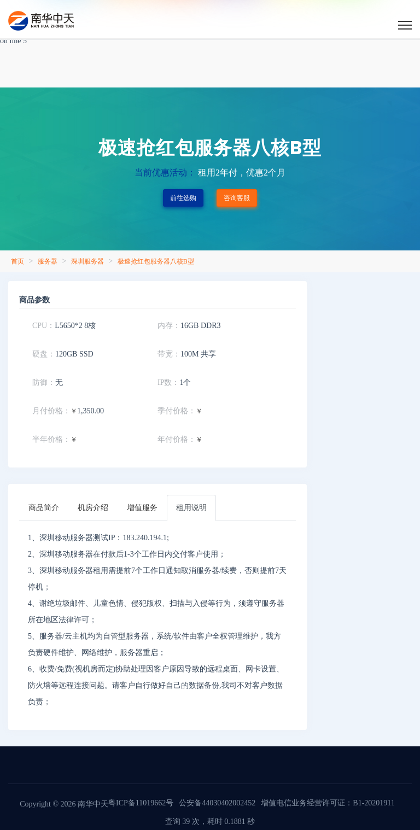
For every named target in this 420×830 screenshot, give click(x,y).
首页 (17, 261)
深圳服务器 (87, 261)
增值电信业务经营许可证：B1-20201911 (327, 803)
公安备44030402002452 (217, 803)
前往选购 (183, 198)
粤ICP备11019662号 (140, 803)
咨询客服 (237, 198)
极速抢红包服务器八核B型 (156, 261)
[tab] (43, 508)
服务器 (47, 261)
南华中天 (92, 804)
